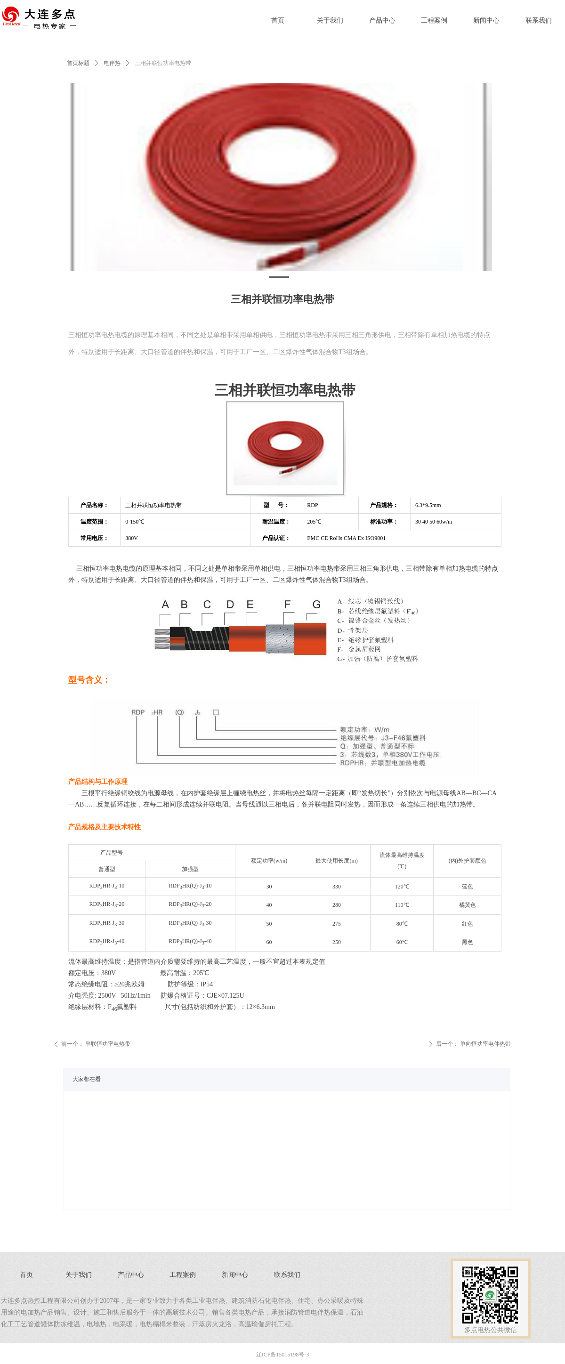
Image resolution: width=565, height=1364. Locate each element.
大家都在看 (87, 1079)
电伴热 (112, 63)
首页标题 (78, 63)
